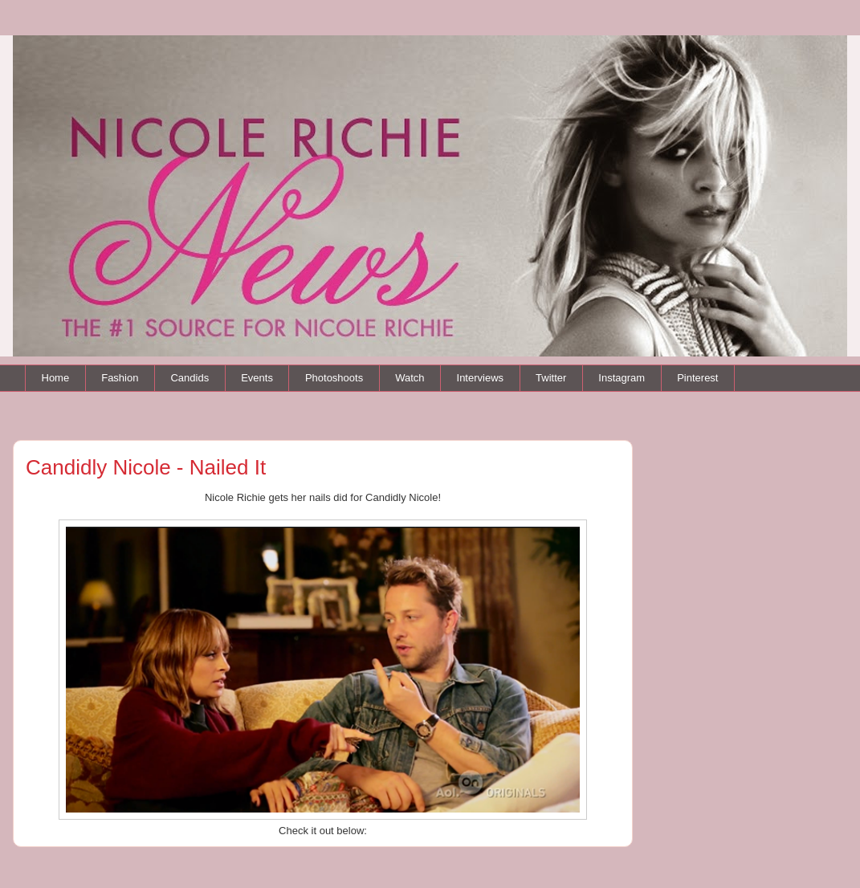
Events (257, 378)
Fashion (119, 378)
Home (56, 378)
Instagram (621, 378)
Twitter (551, 378)
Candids (189, 378)
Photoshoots (334, 378)
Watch (409, 378)
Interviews (480, 378)
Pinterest (697, 378)
